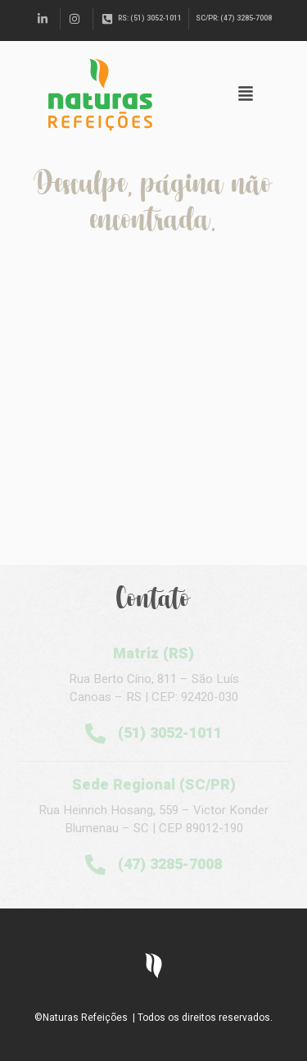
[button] (246, 95)
